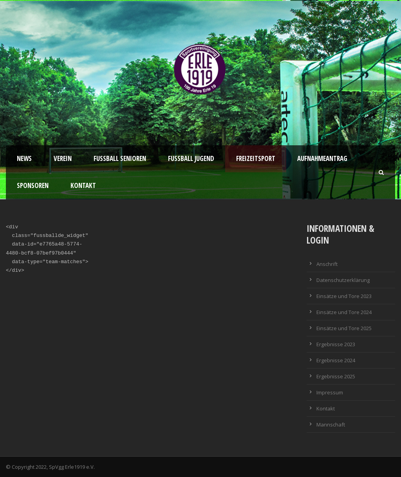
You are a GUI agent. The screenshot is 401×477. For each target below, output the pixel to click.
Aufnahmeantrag (322, 158)
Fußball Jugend (191, 158)
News (24, 158)
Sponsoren (33, 185)
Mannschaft (330, 424)
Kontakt (83, 185)
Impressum (329, 392)
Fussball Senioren (120, 158)
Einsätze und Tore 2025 (344, 328)
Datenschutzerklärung (343, 280)
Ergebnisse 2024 (335, 360)
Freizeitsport (255, 158)
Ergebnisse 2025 (335, 376)
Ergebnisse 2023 (335, 344)
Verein (63, 158)
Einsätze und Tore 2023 (344, 296)
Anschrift (327, 263)
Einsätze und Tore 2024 (344, 312)
